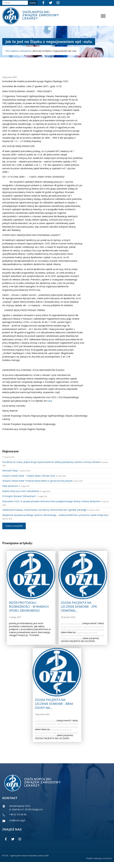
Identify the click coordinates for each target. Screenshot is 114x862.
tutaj (49, 400)
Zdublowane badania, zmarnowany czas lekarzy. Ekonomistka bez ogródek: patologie (44, 509)
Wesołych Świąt (10, 470)
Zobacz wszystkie (14, 525)
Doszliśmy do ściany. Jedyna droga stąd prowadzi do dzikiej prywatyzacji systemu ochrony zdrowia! (51, 462)
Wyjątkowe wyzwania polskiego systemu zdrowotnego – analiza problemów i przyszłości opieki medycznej (55, 515)
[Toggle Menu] (103, 15)
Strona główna (12, 50)
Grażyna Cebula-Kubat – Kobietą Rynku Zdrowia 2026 (28, 475)
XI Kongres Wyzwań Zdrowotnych (19, 496)
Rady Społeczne (10, 485)
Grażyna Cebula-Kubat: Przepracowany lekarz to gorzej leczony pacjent (37, 480)
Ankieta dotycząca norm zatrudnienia (20, 491)
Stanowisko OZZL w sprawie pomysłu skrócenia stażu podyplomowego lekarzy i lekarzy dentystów (51, 501)
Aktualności (26, 50)
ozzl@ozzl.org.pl (17, 820)
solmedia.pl (107, 858)
